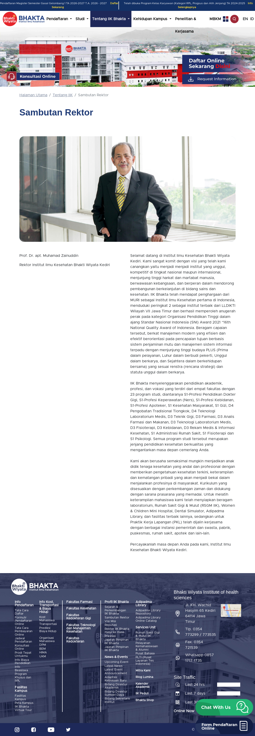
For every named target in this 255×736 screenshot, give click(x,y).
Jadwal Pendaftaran (23, 640)
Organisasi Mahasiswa (47, 640)
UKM (42, 656)
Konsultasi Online (22, 647)
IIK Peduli (142, 693)
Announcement (116, 673)
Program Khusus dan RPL (23, 677)
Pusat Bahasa (145, 653)
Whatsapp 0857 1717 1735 (199, 657)
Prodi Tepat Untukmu (23, 654)
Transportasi (48, 624)
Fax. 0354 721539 (194, 644)
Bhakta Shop (145, 700)
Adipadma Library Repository (148, 612)
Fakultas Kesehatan (81, 608)
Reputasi (111, 625)
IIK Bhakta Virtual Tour (23, 708)
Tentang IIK (63, 95)
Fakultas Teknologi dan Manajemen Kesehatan (80, 629)
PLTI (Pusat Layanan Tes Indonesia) (145, 660)
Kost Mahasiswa (47, 619)
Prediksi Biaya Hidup (47, 630)
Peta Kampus (24, 703)
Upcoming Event (116, 662)
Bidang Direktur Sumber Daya (116, 693)
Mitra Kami (143, 670)
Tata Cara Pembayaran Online (24, 631)
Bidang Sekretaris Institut (117, 700)
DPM (42, 644)
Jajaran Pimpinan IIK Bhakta (117, 641)
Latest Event (114, 669)
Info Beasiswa (21, 668)
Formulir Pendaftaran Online (23, 621)
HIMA (43, 652)
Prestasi (110, 636)
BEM (42, 648)
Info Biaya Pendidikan (22, 661)
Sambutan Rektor (117, 617)
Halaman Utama (33, 95)
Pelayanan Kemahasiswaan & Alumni (147, 646)
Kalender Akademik (143, 685)
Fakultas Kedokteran (75, 640)
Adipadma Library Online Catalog (148, 619)
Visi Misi (110, 621)
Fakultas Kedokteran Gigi (78, 617)
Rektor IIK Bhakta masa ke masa (117, 630)
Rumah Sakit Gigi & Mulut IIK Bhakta (148, 636)
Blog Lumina (144, 677)
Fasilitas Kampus (20, 697)
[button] (224, 707)
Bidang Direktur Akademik (116, 686)
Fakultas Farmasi (79, 602)
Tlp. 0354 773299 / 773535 (200, 632)
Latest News (113, 665)
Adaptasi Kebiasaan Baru (116, 679)
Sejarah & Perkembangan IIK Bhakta (115, 610)
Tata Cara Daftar (21, 612)
